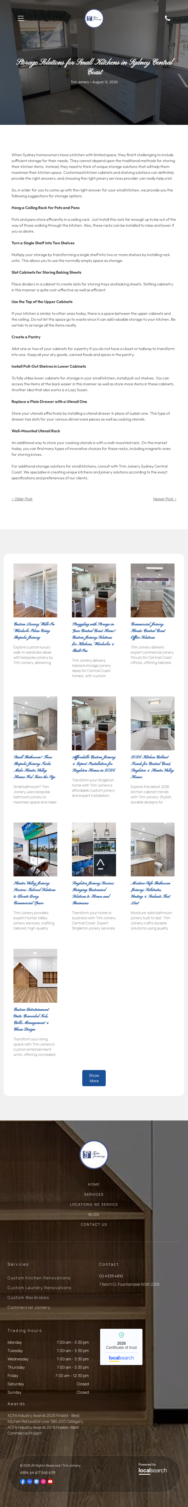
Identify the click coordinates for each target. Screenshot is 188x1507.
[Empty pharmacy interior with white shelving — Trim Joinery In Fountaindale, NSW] (153, 590)
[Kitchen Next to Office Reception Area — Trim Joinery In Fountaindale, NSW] (94, 849)
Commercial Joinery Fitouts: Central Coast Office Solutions (148, 631)
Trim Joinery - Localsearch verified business (121, 1347)
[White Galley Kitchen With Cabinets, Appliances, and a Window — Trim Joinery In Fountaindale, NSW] (153, 723)
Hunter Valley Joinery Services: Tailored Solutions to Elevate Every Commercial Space (34, 893)
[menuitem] (94, 1187)
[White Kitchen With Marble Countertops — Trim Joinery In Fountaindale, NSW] (94, 723)
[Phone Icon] (168, 20)
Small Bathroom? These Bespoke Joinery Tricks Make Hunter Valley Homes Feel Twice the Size (34, 767)
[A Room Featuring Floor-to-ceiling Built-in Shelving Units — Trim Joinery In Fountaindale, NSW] (35, 590)
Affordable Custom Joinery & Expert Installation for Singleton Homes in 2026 (93, 763)
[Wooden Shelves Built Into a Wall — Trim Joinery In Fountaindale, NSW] (35, 976)
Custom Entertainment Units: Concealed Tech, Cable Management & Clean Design (31, 1019)
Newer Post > (164, 499)
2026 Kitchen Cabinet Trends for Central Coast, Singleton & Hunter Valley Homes (152, 767)
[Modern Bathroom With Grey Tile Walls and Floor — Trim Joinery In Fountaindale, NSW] (153, 849)
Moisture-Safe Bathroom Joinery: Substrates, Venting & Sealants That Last (150, 893)
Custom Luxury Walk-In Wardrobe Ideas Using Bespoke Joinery (33, 631)
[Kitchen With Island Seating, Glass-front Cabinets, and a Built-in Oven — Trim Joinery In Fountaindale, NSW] (94, 590)
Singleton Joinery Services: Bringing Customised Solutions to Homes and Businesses (93, 893)
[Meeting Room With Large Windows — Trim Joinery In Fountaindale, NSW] (35, 849)
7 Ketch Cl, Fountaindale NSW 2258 (129, 1284)
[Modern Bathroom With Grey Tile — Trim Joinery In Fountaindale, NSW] (35, 723)
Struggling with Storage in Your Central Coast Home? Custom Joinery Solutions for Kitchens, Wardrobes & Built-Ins (93, 638)
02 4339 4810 (111, 1275)
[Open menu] (21, 18)
